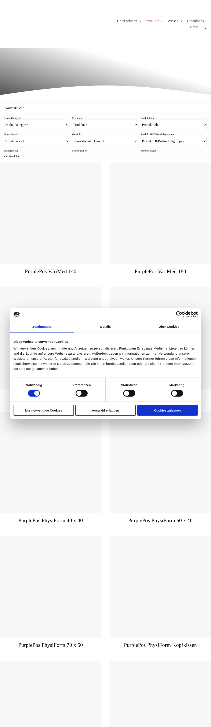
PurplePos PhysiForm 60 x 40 (160, 520)
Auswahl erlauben (105, 410)
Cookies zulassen (167, 410)
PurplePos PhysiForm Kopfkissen (160, 645)
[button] (204, 27)
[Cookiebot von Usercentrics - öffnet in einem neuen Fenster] (179, 314)
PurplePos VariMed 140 (50, 271)
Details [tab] (105, 326)
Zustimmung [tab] (42, 326)
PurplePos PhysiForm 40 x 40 (50, 520)
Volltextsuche (16, 108)
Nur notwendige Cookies (43, 410)
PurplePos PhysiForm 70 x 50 (50, 645)
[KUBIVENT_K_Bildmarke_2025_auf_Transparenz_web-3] (35, 11)
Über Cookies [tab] (169, 326)
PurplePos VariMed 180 (160, 271)
